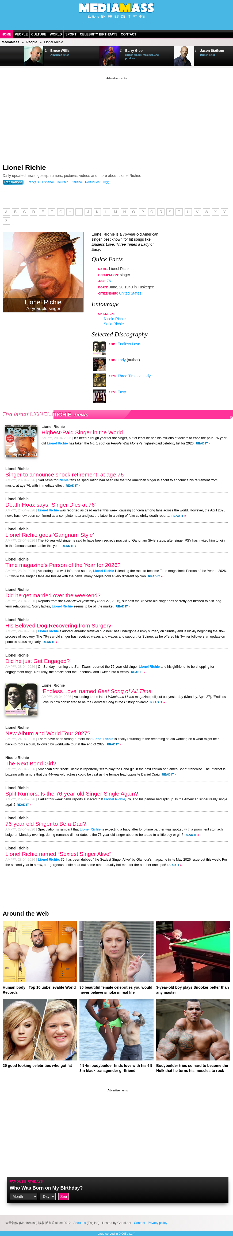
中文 (142, 16)
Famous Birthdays (26, 1181)
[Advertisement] (116, 118)
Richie (64, 480)
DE (123, 16)
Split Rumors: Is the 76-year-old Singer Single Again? (71, 793)
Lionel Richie (24, 168)
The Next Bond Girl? (30, 763)
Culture (38, 34)
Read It (202, 443)
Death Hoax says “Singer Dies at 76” (51, 505)
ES (116, 16)
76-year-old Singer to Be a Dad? (45, 824)
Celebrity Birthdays (98, 34)
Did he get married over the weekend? (53, 595)
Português (92, 182)
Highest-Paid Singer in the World (82, 432)
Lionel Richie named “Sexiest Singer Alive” (58, 854)
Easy (122, 392)
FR (110, 16)
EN (103, 16)
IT (129, 16)
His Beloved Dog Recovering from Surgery (58, 625)
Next (12, 56)
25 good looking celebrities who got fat (37, 1065)
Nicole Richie (115, 319)
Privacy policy (157, 1223)
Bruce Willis (60, 51)
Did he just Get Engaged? (37, 661)
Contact (128, 34)
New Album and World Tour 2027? (47, 733)
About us (79, 1223)
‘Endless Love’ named (96, 691)
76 (109, 281)
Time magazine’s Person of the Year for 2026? (63, 565)
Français (33, 182)
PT (135, 16)
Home (6, 34)
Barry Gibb (134, 51)
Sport (70, 34)
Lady (122, 360)
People (21, 34)
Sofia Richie (114, 324)
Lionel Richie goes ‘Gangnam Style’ (49, 535)
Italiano (77, 182)
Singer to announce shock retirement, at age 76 (64, 474)
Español (48, 182)
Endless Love (129, 344)
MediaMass (10, 42)
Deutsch (62, 182)
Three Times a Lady (134, 376)
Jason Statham (212, 51)
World (56, 34)
